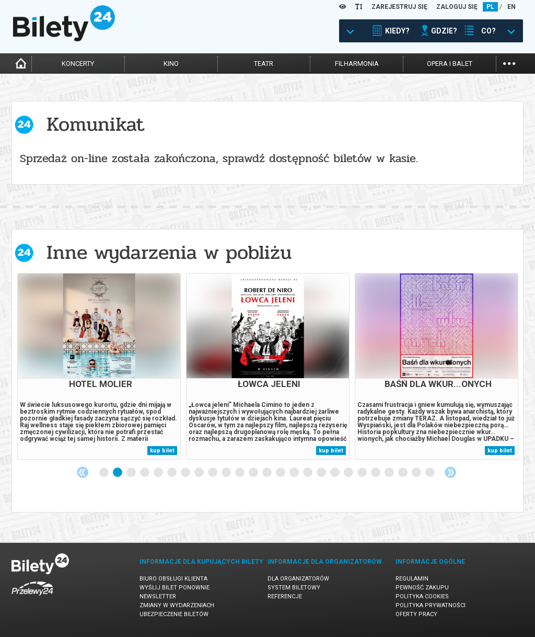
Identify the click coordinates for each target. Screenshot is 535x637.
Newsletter (157, 596)
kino (171, 63)
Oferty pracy (416, 614)
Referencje (285, 596)
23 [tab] (403, 473)
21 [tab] (376, 473)
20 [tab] (362, 473)
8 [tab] (199, 473)
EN (511, 6)
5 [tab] (159, 473)
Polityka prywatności (431, 605)
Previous (82, 472)
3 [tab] (131, 473)
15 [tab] (294, 473)
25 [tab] (430, 473)
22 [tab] (390, 473)
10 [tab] (227, 473)
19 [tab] (349, 473)
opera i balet (449, 63)
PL (490, 6)
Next (450, 472)
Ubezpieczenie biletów (173, 614)
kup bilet (162, 450)
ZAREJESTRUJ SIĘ (399, 6)
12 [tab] (254, 473)
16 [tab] (308, 473)
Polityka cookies (422, 596)
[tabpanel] (99, 366)
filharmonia (357, 63)
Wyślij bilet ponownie (174, 587)
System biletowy (294, 587)
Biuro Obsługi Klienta (173, 578)
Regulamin (412, 578)
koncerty (78, 63)
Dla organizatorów (298, 578)
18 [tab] (335, 473)
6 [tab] (172, 473)
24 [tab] (417, 473)
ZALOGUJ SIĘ (457, 6)
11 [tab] (240, 473)
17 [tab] (322, 473)
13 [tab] (267, 473)
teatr (263, 63)
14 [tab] (281, 473)
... (509, 62)
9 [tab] (213, 473)
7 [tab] (186, 473)
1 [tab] (104, 473)
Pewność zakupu (422, 587)
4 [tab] (145, 473)
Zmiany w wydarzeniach (176, 605)
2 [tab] (118, 473)
